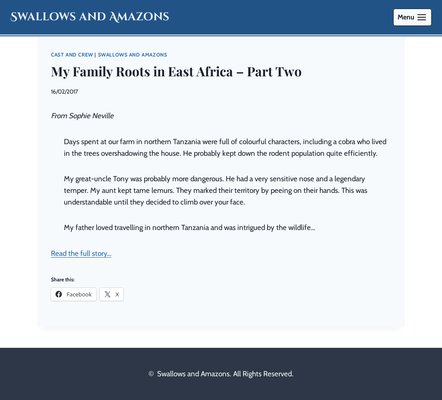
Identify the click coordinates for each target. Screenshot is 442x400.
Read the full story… (81, 253)
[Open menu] (412, 17)
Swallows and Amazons (132, 55)
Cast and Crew (72, 55)
